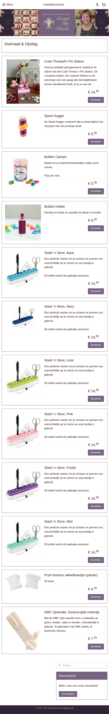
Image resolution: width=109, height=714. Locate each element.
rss (72, 708)
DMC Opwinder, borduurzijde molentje (72, 612)
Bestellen (96, 99)
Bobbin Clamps (55, 157)
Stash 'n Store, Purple (60, 467)
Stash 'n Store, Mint (58, 521)
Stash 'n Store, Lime (59, 360)
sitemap (66, 708)
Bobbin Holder (54, 206)
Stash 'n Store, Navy (59, 306)
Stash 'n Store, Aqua (59, 253)
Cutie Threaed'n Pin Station (64, 61)
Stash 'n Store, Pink (58, 414)
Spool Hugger (54, 116)
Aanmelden (68, 694)
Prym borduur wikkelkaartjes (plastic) (71, 575)
